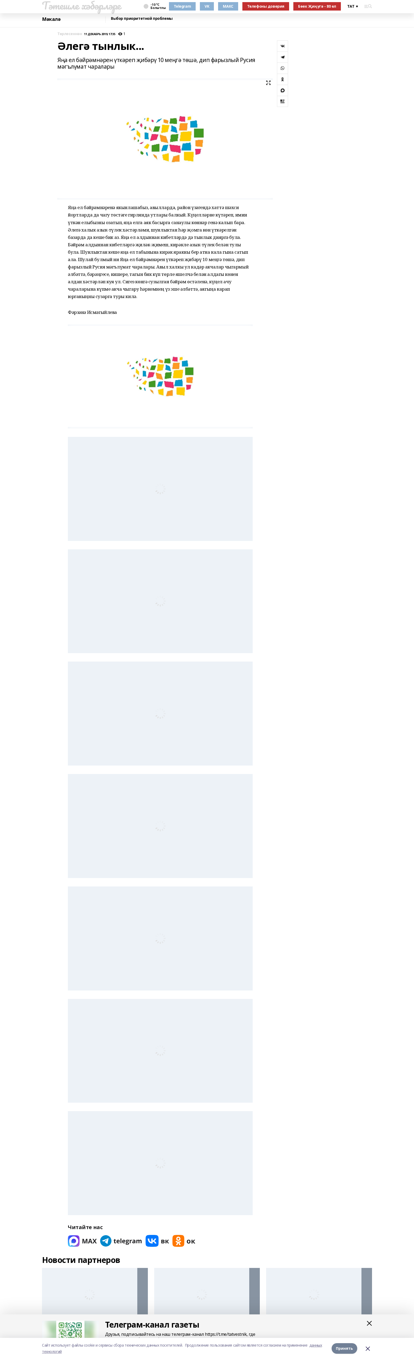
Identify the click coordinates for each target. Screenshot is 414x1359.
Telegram (182, 6)
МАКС (228, 6)
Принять (344, 1348)
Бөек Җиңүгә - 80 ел (317, 6)
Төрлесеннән (69, 34)
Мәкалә (51, 19)
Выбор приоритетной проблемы (142, 18)
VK (207, 6)
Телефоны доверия (265, 6)
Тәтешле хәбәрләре (81, 5)
